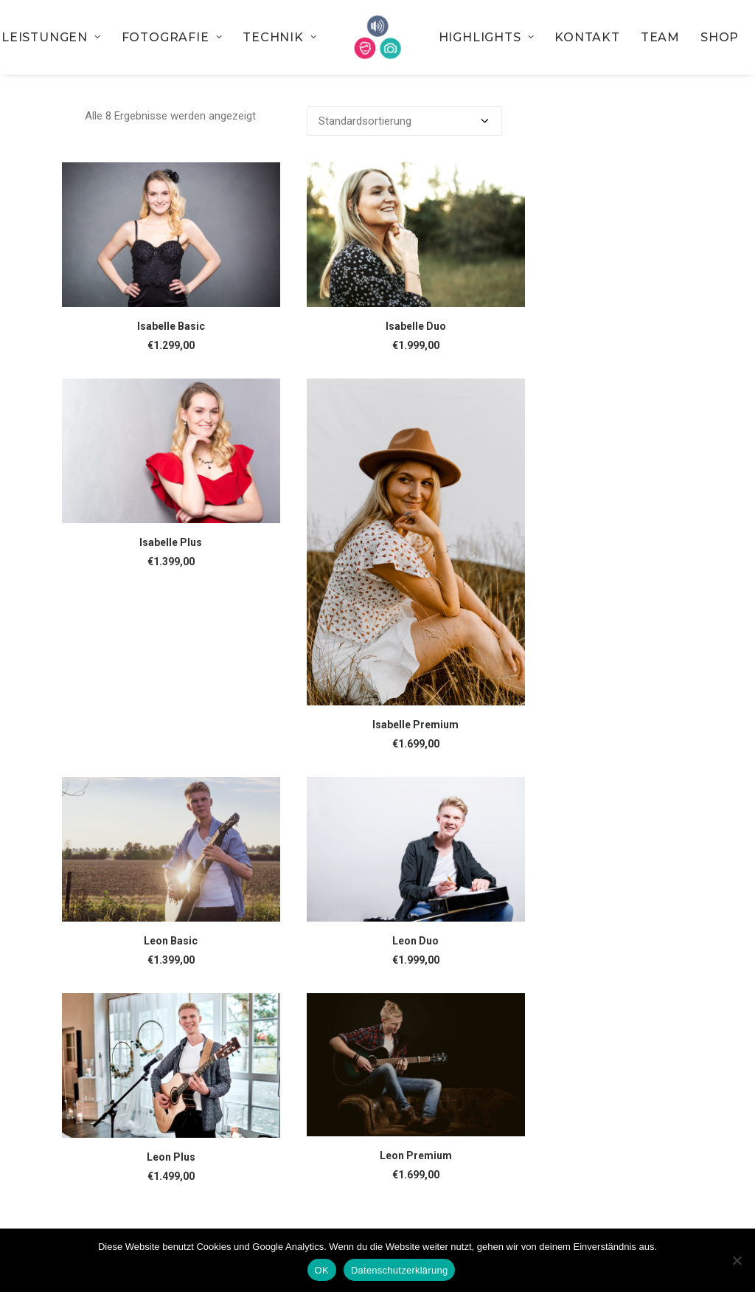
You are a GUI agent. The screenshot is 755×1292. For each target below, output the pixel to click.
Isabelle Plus (170, 542)
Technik (279, 37)
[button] (171, 234)
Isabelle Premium (415, 724)
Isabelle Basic (171, 326)
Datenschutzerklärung (399, 1270)
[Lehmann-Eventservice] (378, 37)
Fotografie (172, 37)
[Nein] (736, 1260)
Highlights (487, 37)
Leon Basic (171, 941)
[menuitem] (172, 37)
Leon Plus (171, 1157)
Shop (719, 37)
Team (660, 37)
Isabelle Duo (416, 326)
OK (322, 1270)
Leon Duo (415, 941)
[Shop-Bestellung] (404, 121)
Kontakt (587, 37)
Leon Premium (416, 1155)
